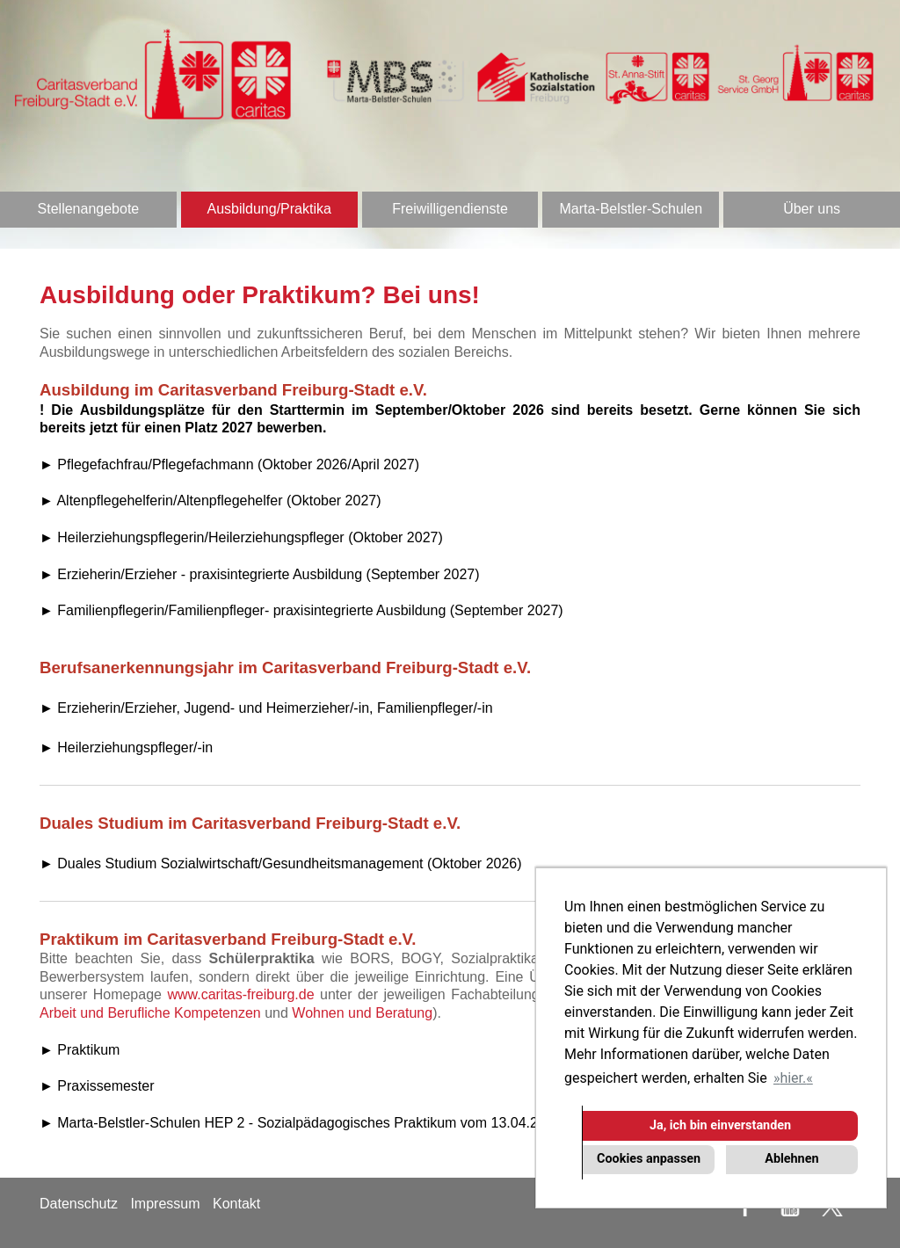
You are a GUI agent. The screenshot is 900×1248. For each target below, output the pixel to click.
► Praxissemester (97, 1085)
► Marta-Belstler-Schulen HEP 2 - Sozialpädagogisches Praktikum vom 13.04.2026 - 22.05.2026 (342, 1122)
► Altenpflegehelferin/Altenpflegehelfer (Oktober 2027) (210, 500)
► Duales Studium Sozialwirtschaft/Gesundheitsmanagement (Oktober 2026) (281, 863)
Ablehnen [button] (791, 1158)
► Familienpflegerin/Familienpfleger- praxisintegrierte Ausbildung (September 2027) (301, 610)
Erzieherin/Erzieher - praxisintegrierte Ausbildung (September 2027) (268, 574)
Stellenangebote (89, 208)
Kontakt (236, 1203)
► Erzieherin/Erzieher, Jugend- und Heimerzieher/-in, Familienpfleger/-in (266, 707)
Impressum (165, 1203)
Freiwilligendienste (450, 208)
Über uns (811, 208)
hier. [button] (793, 1078)
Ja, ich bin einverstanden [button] (720, 1125)
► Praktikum (80, 1049)
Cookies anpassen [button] (648, 1158)
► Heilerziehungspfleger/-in (126, 747)
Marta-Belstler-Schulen (630, 208)
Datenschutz (79, 1203)
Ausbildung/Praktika (268, 208)
